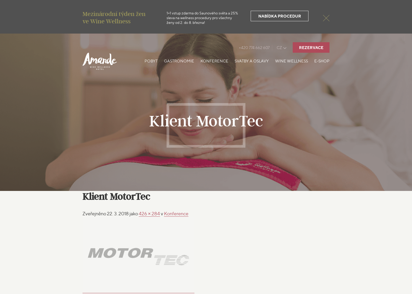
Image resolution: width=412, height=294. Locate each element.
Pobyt (151, 61)
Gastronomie (179, 61)
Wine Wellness (291, 61)
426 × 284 (149, 213)
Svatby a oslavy (252, 61)
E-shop (321, 61)
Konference (214, 61)
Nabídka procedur (279, 16)
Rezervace (311, 47)
